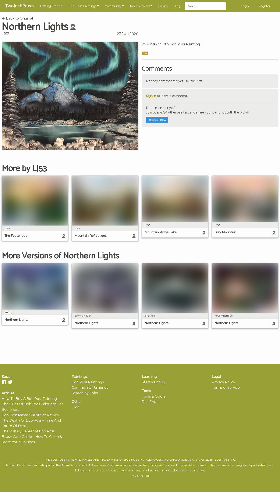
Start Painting (153, 382)
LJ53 (5, 34)
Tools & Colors (140, 6)
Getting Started (51, 6)
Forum (163, 6)
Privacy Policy (223, 382)
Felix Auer (136, 476)
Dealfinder (151, 402)
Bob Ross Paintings (82, 6)
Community (113, 6)
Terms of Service (226, 387)
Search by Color (85, 393)
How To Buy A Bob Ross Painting (29, 399)
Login (245, 6)
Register (264, 6)
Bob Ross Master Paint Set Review (30, 415)
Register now (157, 119)
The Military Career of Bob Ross (28, 431)
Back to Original (17, 18)
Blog (177, 6)
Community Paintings (90, 387)
